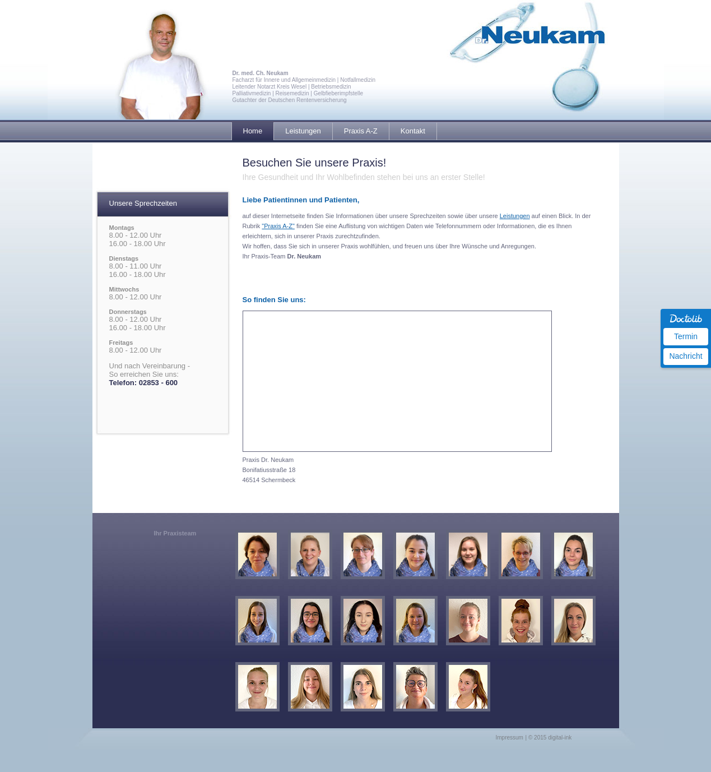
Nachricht (685, 356)
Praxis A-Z (361, 131)
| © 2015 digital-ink (549, 737)
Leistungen (303, 131)
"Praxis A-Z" (278, 226)
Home (253, 131)
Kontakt (413, 131)
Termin (686, 336)
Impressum (509, 737)
